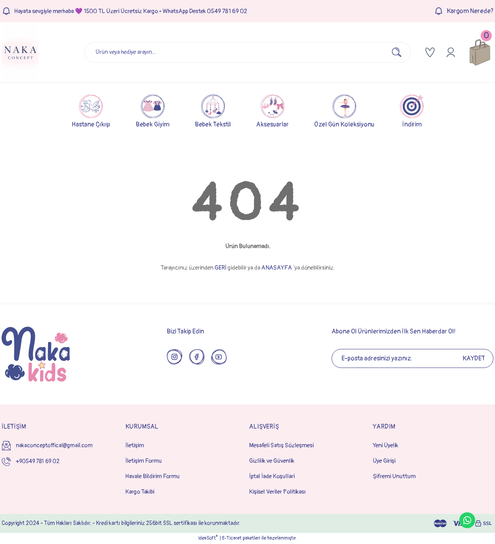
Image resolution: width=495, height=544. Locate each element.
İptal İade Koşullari (272, 476)
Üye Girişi (384, 461)
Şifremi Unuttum (394, 476)
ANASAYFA (276, 268)
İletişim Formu (143, 461)
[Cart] (479, 52)
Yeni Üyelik (385, 445)
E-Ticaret (232, 538)
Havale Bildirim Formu (152, 476)
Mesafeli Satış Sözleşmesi (281, 445)
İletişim (134, 445)
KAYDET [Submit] (473, 358)
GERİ (220, 268)
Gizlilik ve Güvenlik (271, 461)
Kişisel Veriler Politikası (277, 492)
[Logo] (20, 52)
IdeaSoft (208, 538)
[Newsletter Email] (412, 358)
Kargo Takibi (139, 492)
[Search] (247, 52)
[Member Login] (450, 52)
